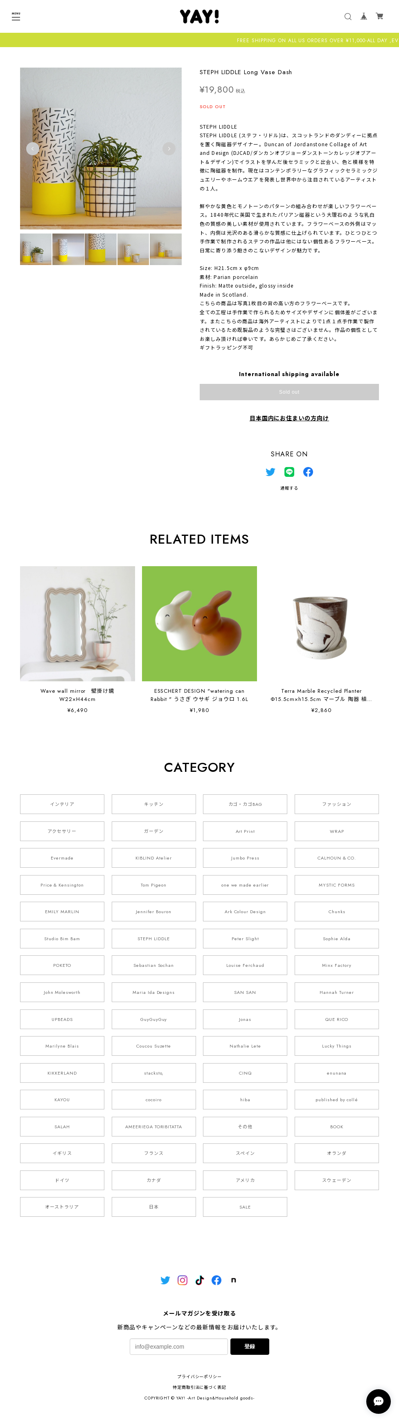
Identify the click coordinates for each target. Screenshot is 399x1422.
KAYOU (62, 1100)
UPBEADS (62, 1019)
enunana (337, 1073)
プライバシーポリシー (199, 1377)
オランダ (337, 1153)
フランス (154, 1153)
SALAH (62, 1126)
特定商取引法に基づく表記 (200, 1388)
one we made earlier (245, 885)
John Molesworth (62, 992)
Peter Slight (245, 938)
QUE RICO (337, 1019)
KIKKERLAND (62, 1073)
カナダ (154, 1180)
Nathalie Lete (245, 1046)
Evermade (62, 858)
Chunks (337, 912)
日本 (154, 1207)
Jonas (245, 1019)
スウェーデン (337, 1180)
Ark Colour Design (245, 912)
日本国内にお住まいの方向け (289, 418)
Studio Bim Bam (62, 938)
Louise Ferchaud (245, 965)
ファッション (337, 804)
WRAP (337, 831)
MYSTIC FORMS (337, 885)
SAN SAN (245, 992)
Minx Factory (337, 965)
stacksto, (154, 1073)
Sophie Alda (337, 938)
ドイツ (62, 1180)
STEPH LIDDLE (154, 938)
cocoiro (154, 1100)
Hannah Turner (337, 992)
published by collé (337, 1100)
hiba (245, 1100)
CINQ (245, 1073)
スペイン (245, 1153)
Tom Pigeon (154, 885)
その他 (245, 1126)
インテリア (62, 804)
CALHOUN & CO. (337, 858)
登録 (249, 1347)
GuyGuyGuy (153, 1019)
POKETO (62, 965)
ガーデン (154, 831)
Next (169, 148)
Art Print (245, 831)
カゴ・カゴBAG (245, 804)
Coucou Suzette (153, 1046)
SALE (245, 1207)
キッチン (154, 804)
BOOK (336, 1126)
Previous (32, 148)
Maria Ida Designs (154, 992)
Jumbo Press (245, 858)
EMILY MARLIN (62, 912)
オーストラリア (62, 1207)
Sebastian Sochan (153, 965)
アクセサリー (62, 831)
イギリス (62, 1153)
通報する (289, 488)
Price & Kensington (62, 885)
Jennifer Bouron (153, 912)
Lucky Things (337, 1046)
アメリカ (245, 1180)
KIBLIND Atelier (153, 858)
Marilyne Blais (62, 1046)
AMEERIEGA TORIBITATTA (153, 1126)
